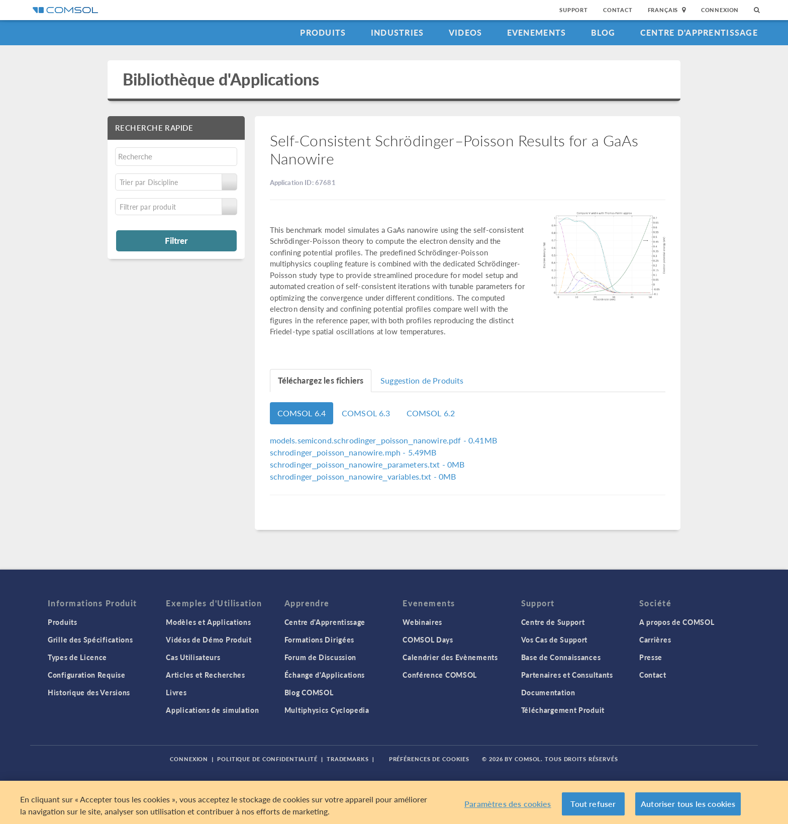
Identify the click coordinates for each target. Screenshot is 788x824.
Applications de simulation (212, 710)
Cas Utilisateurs (193, 657)
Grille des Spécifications (90, 639)
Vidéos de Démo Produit (208, 639)
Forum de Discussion (320, 657)
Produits (323, 32)
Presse (650, 657)
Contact (618, 10)
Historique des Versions (89, 692)
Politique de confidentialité (267, 759)
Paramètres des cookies (507, 806)
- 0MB (367, 464)
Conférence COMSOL (440, 675)
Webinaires (422, 622)
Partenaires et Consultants (567, 675)
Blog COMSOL (309, 692)
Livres (176, 692)
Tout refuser (593, 806)
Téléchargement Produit (563, 710)
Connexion (720, 10)
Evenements (536, 32)
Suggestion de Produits (421, 380)
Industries (397, 32)
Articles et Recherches (205, 675)
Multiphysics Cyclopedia (326, 710)
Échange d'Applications (324, 675)
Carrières (655, 639)
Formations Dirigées (319, 639)
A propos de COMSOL (677, 622)
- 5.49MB (353, 452)
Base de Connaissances (561, 657)
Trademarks (348, 759)
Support (573, 10)
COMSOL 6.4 (301, 413)
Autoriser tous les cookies (688, 806)
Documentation (548, 692)
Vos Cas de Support (554, 639)
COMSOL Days (428, 639)
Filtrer (176, 240)
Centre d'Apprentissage (699, 32)
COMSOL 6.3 (366, 413)
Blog (603, 32)
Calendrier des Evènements (450, 657)
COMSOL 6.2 (431, 413)
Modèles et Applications (208, 622)
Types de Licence (77, 657)
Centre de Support (553, 622)
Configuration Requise (87, 675)
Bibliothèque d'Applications (221, 79)
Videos (465, 32)
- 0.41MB (383, 440)
